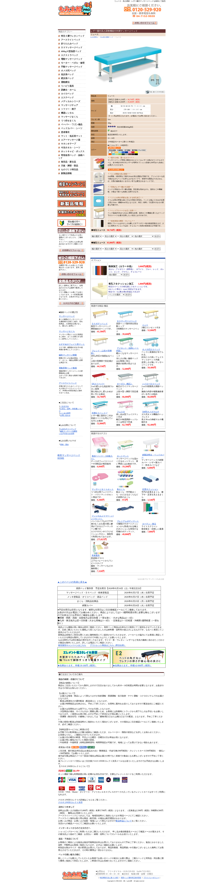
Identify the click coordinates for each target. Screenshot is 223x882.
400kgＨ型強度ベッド (71, 51)
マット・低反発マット (71, 136)
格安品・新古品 (68, 162)
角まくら (121, 489)
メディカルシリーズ (70, 101)
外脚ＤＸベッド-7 (99, 413)
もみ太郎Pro (94, 37)
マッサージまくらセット (103, 489)
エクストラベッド (69, 55)
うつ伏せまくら (68, 120)
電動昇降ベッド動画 (68, 368)
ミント (145, 325)
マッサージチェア (69, 105)
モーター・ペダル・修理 (72, 63)
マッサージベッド (67, 316)
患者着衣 (65, 132)
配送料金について (124, 821)
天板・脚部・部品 (69, 166)
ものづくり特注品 (69, 169)
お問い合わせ (65, 415)
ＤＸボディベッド (100, 324)
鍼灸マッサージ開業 (68, 355)
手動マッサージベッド (71, 67)
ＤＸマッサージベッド (71, 47)
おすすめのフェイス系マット (72, 344)
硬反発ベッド (67, 78)
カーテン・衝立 (149, 524)
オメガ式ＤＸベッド (151, 349)
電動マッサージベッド (71, 59)
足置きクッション (150, 489)
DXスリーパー (98, 384)
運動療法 (65, 82)
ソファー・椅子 (68, 109)
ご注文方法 (64, 406)
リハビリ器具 (67, 86)
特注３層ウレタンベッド (72, 36)
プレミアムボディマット (128, 521)
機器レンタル (67, 113)
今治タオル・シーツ (70, 147)
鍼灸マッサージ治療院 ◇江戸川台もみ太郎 (68, 432)
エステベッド (67, 97)
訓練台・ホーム (68, 90)
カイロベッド (67, 94)
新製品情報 (66, 173)
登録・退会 (64, 444)
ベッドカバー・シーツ (71, 128)
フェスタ (121, 412)
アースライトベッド (70, 40)
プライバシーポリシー (151, 877)
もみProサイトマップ (68, 429)
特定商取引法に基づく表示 (109, 877)
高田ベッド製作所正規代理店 (131, 877)
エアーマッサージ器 (70, 140)
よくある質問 (65, 413)
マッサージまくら (69, 117)
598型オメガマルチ (150, 412)
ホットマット (123, 456)
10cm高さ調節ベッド (106, 37)
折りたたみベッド (69, 43)
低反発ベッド (67, 74)
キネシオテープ (68, 144)
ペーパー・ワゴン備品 (71, 124)
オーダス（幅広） (125, 384)
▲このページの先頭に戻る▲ (72, 582)
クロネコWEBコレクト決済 (70, 802)
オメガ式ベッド (68, 70)
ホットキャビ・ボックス (72, 151)
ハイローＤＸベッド (151, 384)
